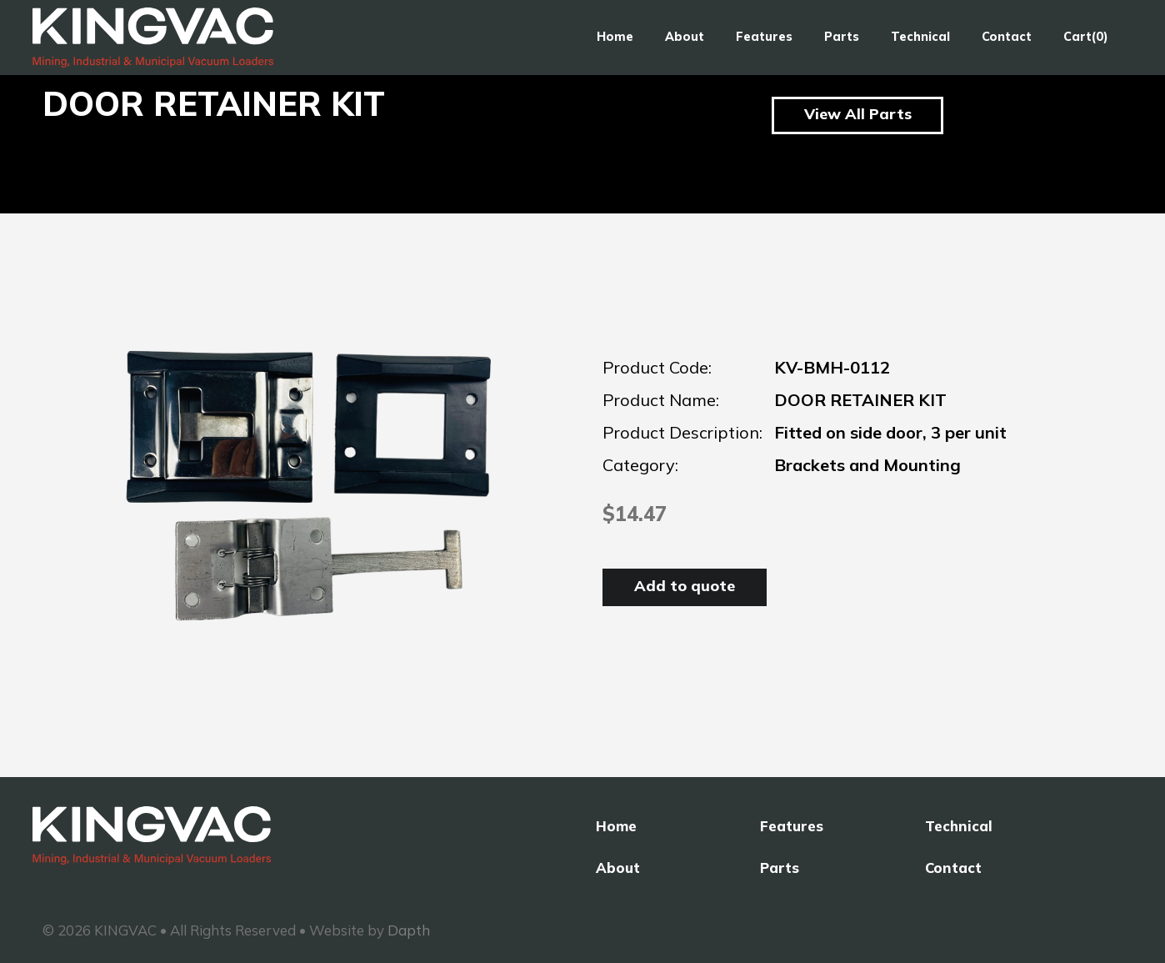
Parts (841, 36)
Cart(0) (1085, 36)
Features (764, 36)
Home (615, 36)
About (684, 36)
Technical (920, 36)
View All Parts (858, 113)
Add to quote (684, 585)
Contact (1007, 36)
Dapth (409, 930)
